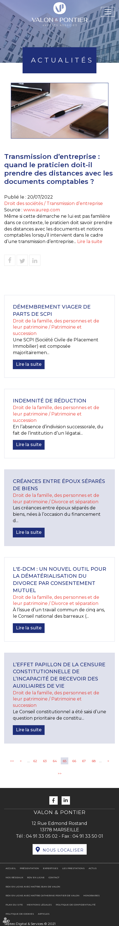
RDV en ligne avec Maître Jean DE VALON (33, 886)
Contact (53, 877)
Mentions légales (39, 904)
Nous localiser (63, 850)
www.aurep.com (41, 209)
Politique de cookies (20, 913)
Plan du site (14, 904)
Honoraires (91, 895)
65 (64, 761)
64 (55, 761)
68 (94, 761)
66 (74, 761)
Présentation (29, 868)
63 (45, 761)
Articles (44, 913)
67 (84, 761)
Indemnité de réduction (49, 401)
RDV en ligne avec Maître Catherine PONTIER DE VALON (42, 895)
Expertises (50, 868)
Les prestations (73, 868)
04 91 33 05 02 (42, 836)
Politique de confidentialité (76, 904)
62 (35, 761)
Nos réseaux (14, 877)
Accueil (11, 868)
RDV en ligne (36, 877)
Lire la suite (89, 241)
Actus (93, 868)
